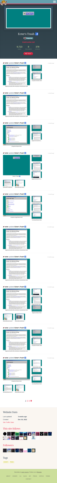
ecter (5, 63)
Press (35, 476)
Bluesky (39, 472)
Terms (48, 476)
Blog (25, 476)
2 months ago (50, 227)
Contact (28, 479)
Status (41, 476)
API (30, 476)
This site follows (11, 428)
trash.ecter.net (28, 42)
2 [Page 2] (27, 401)
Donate (14, 476)
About (8, 476)
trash (12, 462)
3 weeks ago (51, 63)
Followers (8, 445)
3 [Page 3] (29, 401)
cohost (5, 462)
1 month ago (51, 93)
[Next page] (31, 401)
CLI (20, 476)
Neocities (17, 472)
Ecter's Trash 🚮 (20, 63)
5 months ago (50, 358)
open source (25, 472)
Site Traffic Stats (8, 422)
